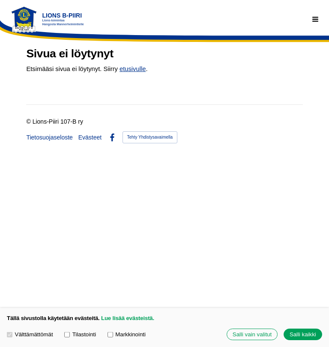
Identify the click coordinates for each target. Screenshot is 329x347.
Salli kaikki (303, 334)
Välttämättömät (30, 334)
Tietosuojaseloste (49, 137)
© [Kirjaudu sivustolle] (29, 121)
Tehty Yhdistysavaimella (150, 137)
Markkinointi (127, 334)
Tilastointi (80, 334)
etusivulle (133, 68)
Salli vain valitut (252, 334)
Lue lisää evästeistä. (127, 318)
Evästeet (90, 137)
